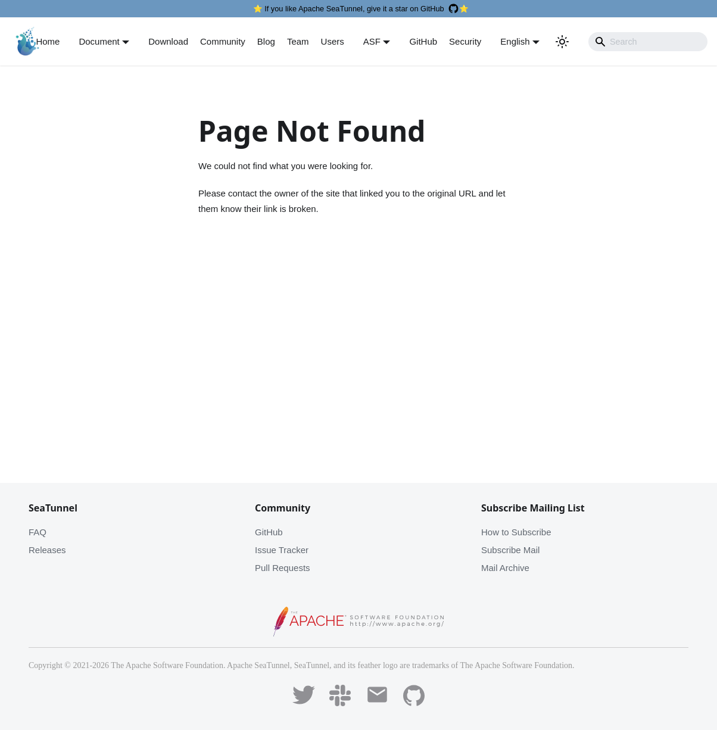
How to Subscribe (516, 532)
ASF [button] (372, 41)
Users (332, 41)
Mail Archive (505, 568)
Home (48, 41)
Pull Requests (282, 568)
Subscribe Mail (510, 550)
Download (168, 41)
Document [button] (99, 41)
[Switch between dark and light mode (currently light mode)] (562, 41)
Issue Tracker (281, 550)
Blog (266, 41)
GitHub (423, 41)
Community (222, 41)
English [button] (514, 41)
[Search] (647, 41)
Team (298, 41)
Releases (47, 550)
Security (465, 41)
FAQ (37, 532)
